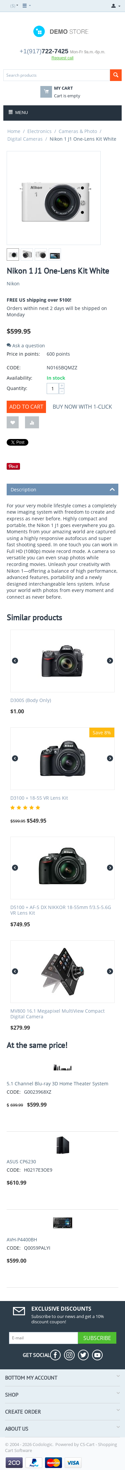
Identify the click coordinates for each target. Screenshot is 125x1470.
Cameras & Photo (78, 131)
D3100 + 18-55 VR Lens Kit (39, 798)
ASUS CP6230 (21, 1161)
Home (13, 131)
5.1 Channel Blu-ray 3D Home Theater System (57, 1083)
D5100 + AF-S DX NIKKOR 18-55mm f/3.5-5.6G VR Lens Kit (60, 910)
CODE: (14, 367)
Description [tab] (63, 489)
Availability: (19, 378)
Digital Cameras (25, 139)
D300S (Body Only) (30, 700)
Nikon (13, 283)
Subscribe (97, 1338)
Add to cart (26, 406)
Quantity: (17, 388)
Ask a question (26, 345)
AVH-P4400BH (22, 1239)
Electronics (39, 131)
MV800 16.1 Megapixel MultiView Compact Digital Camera (57, 1014)
